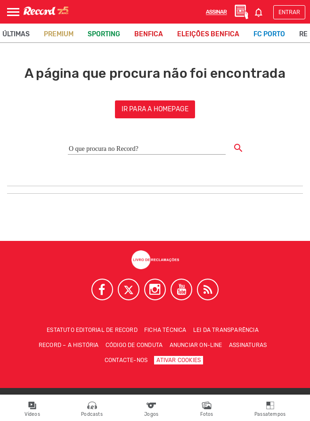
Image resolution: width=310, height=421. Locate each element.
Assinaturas (248, 345)
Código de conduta (134, 345)
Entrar (289, 12)
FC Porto (269, 34)
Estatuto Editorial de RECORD (92, 330)
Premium (58, 34)
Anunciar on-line (196, 345)
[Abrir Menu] (13, 12)
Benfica (148, 34)
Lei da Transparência (226, 330)
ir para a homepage (155, 109)
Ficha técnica (165, 330)
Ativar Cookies (178, 360)
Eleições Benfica (208, 34)
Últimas (16, 34)
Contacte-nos (126, 360)
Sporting (104, 34)
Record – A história (69, 345)
